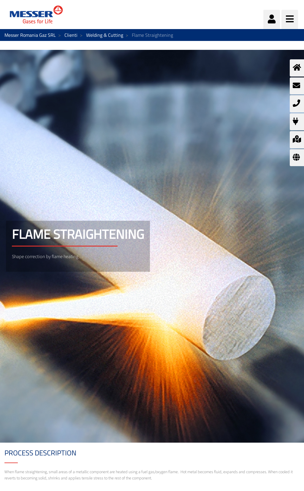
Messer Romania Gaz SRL (30, 35)
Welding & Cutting (104, 35)
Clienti (70, 35)
